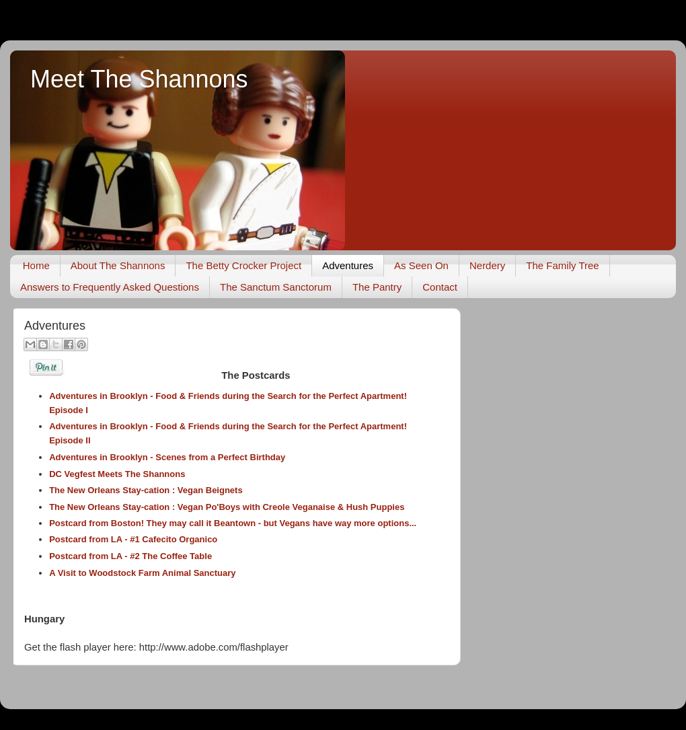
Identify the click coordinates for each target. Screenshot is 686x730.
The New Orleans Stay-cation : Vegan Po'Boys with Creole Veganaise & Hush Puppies (226, 507)
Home (36, 265)
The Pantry (377, 287)
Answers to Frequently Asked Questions (109, 287)
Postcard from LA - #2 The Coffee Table (130, 556)
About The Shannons (118, 265)
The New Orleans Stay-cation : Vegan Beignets (146, 490)
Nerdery (487, 265)
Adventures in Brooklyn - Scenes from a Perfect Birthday (167, 457)
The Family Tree (562, 265)
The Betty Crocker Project (243, 265)
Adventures (347, 265)
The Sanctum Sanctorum (276, 287)
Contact (439, 287)
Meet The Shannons (139, 79)
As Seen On (421, 265)
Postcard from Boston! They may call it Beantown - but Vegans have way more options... (232, 523)
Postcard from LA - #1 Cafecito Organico (133, 539)
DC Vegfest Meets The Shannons (117, 474)
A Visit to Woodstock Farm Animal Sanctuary (142, 573)
